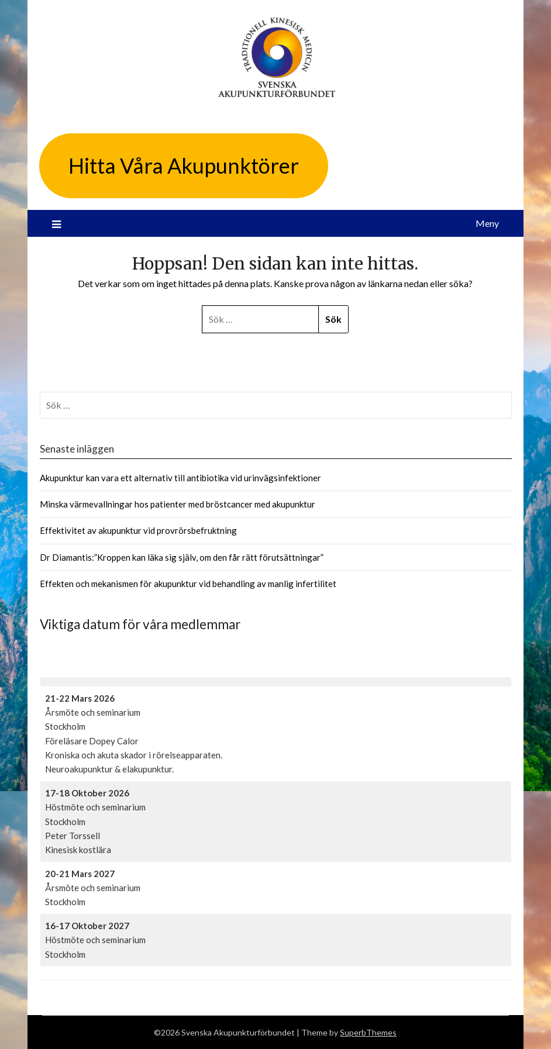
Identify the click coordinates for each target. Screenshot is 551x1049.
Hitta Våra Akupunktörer (183, 165)
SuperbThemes (368, 1032)
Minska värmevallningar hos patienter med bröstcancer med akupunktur (177, 504)
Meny (487, 223)
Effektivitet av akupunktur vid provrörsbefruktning (138, 530)
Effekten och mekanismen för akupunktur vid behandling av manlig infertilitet (188, 583)
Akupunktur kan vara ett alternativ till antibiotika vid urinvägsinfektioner (180, 477)
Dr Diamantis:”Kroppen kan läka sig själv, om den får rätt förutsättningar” (181, 557)
